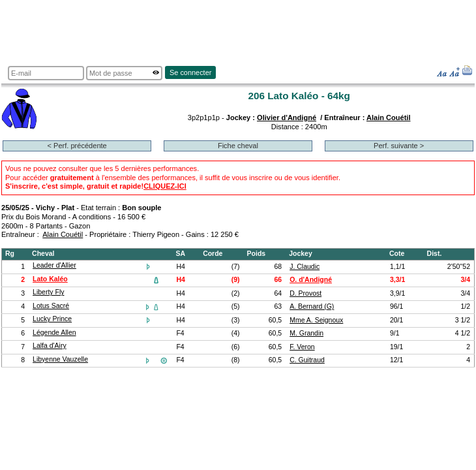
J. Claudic (305, 266)
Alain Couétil (388, 117)
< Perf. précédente (77, 145)
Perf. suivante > (399, 145)
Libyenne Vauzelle (60, 359)
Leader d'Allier (54, 265)
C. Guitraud (307, 360)
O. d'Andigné (311, 279)
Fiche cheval (238, 145)
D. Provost (305, 293)
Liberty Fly (48, 292)
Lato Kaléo (50, 279)
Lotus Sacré (51, 305)
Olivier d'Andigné (286, 117)
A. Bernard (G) (312, 306)
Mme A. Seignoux (316, 320)
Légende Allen (54, 332)
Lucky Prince (52, 318)
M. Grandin (306, 333)
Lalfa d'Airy (50, 345)
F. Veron (302, 347)
